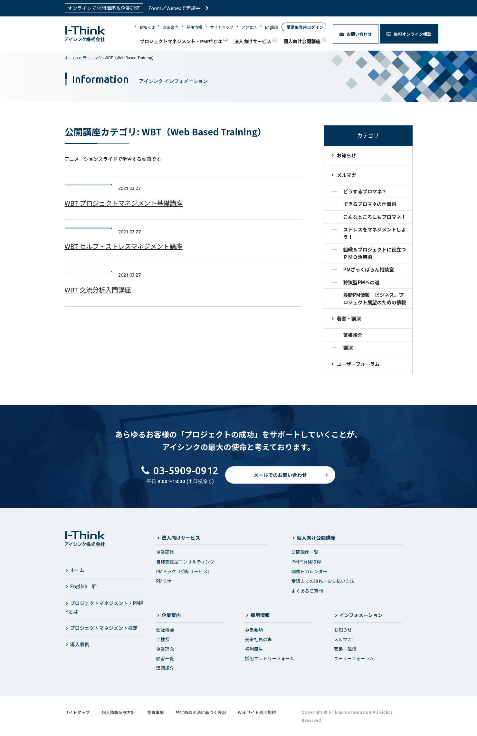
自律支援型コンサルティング (185, 561)
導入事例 (80, 644)
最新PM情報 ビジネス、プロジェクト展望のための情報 (374, 298)
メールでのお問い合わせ (280, 480)
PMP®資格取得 (306, 561)
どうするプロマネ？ (365, 191)
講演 (348, 347)
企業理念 (165, 649)
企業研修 (165, 552)
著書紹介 (353, 334)
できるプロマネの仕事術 (369, 204)
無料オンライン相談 (409, 34)
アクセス (249, 27)
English (271, 27)
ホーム (70, 57)
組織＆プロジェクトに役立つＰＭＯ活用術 (374, 253)
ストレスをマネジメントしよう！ (374, 233)
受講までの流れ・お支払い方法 (323, 581)
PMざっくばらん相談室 (368, 269)
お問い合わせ (355, 34)
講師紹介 (165, 668)
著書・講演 (349, 318)
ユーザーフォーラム (358, 363)
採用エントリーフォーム (269, 658)
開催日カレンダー (309, 571)
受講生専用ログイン (305, 27)
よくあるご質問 (307, 590)
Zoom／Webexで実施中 (178, 8)
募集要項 (254, 629)
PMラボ (164, 581)
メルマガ (346, 175)
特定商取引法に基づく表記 (201, 712)
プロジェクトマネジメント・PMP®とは (181, 41)
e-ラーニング (90, 57)
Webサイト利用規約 (257, 712)
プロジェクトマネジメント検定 (104, 627)
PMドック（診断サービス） (184, 571)
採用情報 (194, 27)
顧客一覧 (165, 658)
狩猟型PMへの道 (361, 282)
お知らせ (147, 27)
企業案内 (170, 27)
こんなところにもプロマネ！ (374, 216)
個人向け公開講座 (301, 41)
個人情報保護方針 (118, 712)
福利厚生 (254, 649)
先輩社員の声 (258, 639)
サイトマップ (222, 27)
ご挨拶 (163, 639)
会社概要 (165, 629)
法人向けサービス (252, 41)
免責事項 (155, 712)
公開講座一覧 (305, 552)
